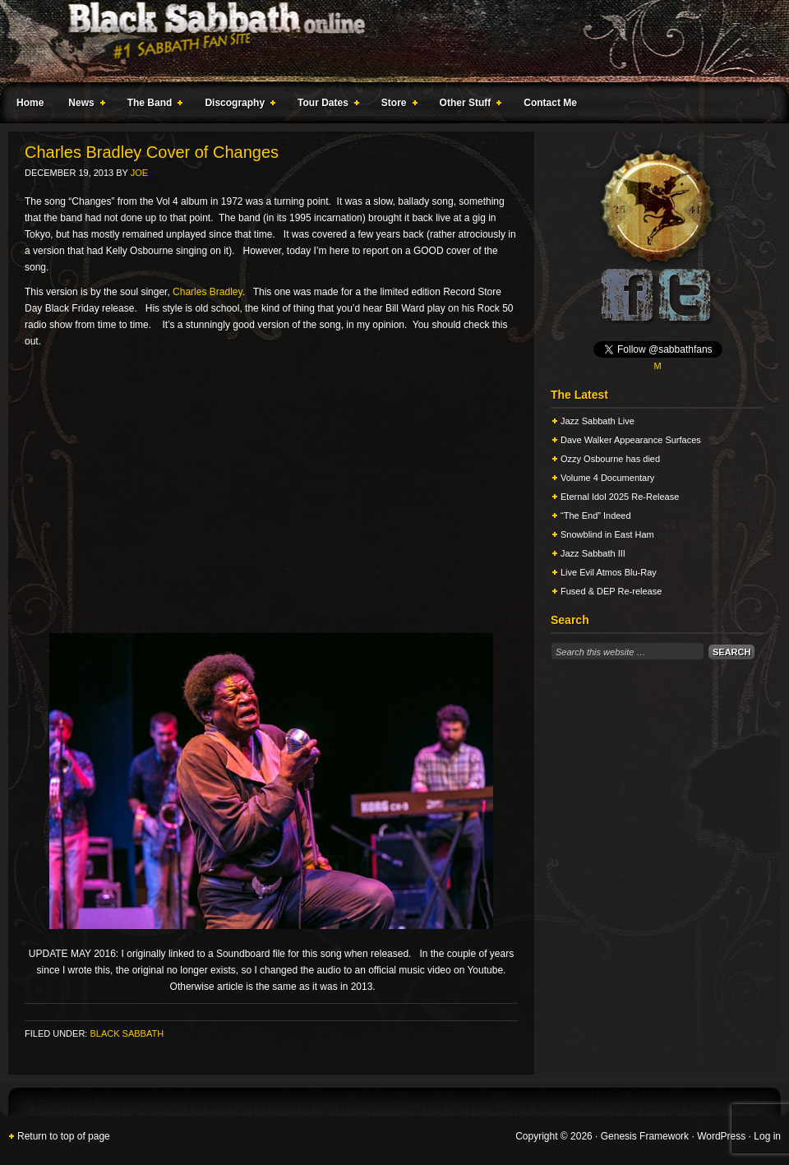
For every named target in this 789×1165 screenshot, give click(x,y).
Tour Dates (325, 105)
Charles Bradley (207, 292)
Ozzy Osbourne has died (610, 459)
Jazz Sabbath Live (597, 421)
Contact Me (550, 103)
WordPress (721, 1136)
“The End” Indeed (596, 515)
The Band (152, 105)
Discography (236, 105)
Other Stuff (467, 105)
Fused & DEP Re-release (611, 591)
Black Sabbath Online (386, 41)
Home (30, 103)
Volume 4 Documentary (607, 478)
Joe (139, 173)
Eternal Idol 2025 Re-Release (620, 497)
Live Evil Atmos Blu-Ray (609, 572)
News (83, 105)
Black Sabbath (127, 1033)
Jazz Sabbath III (593, 553)
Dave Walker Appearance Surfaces (631, 440)
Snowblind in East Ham (607, 534)
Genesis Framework (645, 1136)
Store (396, 105)
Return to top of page (63, 1136)
